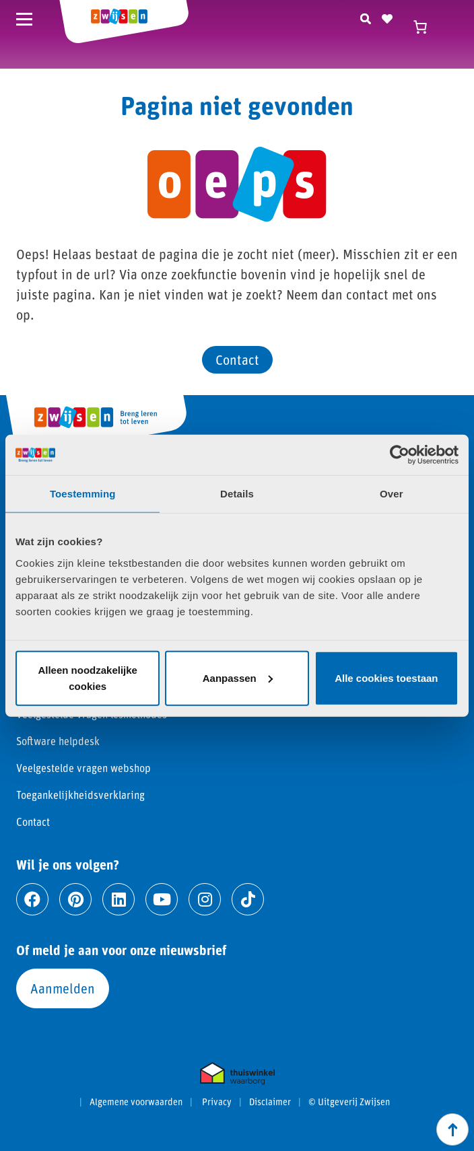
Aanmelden (62, 988)
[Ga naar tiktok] (248, 899)
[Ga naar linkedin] (118, 899)
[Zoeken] (365, 17)
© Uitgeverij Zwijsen (349, 1102)
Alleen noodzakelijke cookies (87, 677)
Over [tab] (391, 493)
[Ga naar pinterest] (75, 899)
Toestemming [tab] (83, 493)
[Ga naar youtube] (161, 899)
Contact (237, 359)
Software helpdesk (58, 741)
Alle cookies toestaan (386, 677)
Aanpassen (238, 677)
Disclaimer (270, 1102)
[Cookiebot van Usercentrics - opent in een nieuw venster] (400, 455)
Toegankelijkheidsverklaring (80, 795)
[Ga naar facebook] (32, 899)
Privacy (217, 1102)
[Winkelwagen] (426, 27)
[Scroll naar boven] (452, 1129)
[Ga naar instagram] (205, 899)
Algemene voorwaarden (136, 1102)
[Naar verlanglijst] (387, 17)
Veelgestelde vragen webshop (83, 768)
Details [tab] (237, 493)
